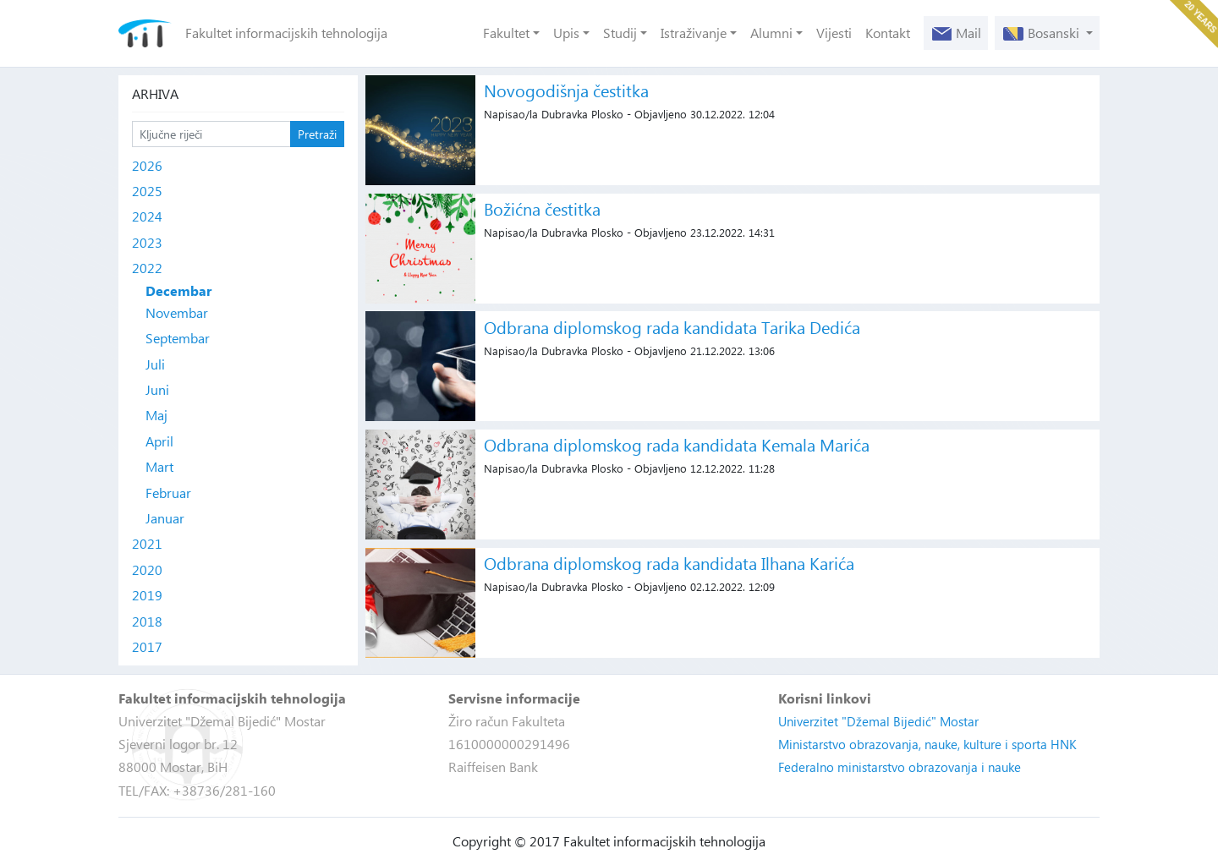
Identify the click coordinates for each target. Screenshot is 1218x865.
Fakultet (506, 32)
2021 (147, 543)
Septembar (177, 338)
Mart (159, 466)
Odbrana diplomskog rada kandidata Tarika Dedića (672, 326)
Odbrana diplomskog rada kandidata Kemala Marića (677, 444)
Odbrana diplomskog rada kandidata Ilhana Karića (669, 562)
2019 (147, 595)
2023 (147, 242)
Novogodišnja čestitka (566, 90)
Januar (164, 518)
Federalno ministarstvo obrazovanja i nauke (899, 766)
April (159, 441)
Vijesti (834, 32)
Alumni (771, 32)
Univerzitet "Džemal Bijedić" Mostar (878, 721)
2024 (147, 216)
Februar (168, 492)
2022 (147, 267)
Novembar (176, 312)
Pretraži (317, 134)
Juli (155, 364)
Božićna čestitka (542, 208)
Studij (620, 32)
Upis (566, 32)
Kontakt (887, 32)
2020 (147, 569)
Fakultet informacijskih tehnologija (286, 32)
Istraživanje (694, 32)
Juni (157, 389)
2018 (147, 621)
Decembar (178, 291)
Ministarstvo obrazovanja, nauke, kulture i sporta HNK (927, 744)
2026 (147, 165)
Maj (156, 415)
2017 (147, 646)
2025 (147, 191)
